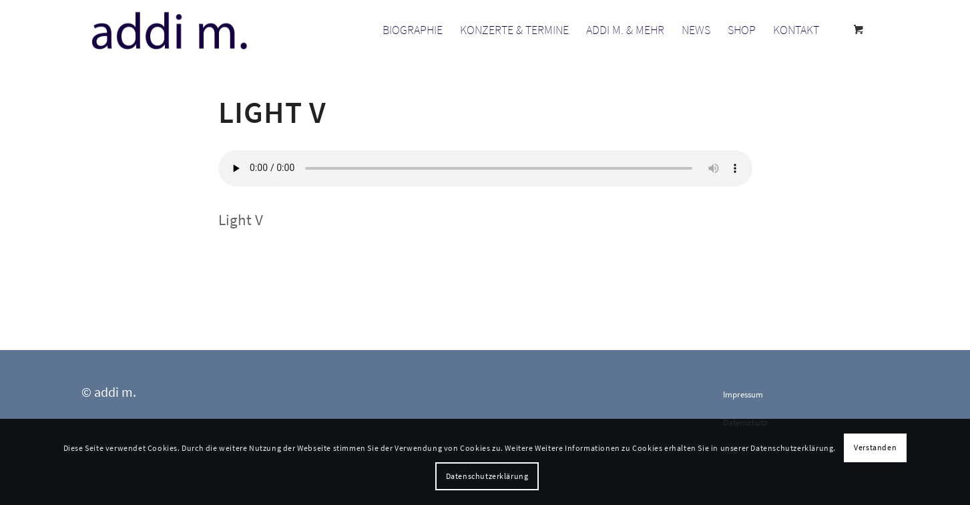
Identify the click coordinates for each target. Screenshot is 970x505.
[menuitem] (412, 30)
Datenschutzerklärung (487, 476)
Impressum (743, 394)
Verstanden (875, 447)
